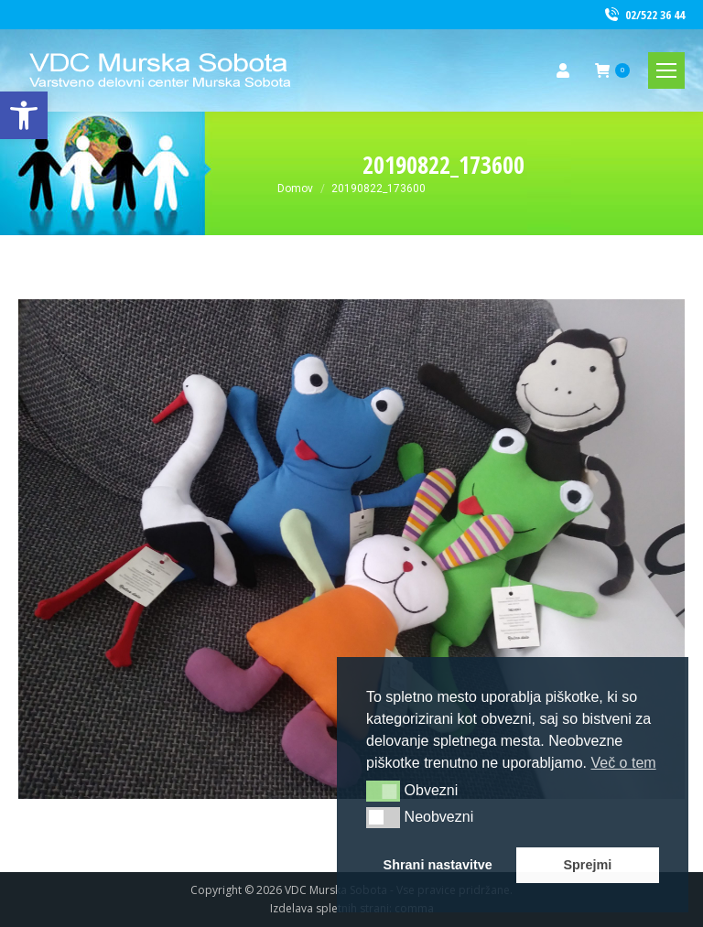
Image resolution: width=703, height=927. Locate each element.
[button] (383, 791)
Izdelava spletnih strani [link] (329, 908)
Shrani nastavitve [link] (438, 864)
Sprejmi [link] (587, 864)
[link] (24, 115)
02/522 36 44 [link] (643, 15)
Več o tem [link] (622, 763)
